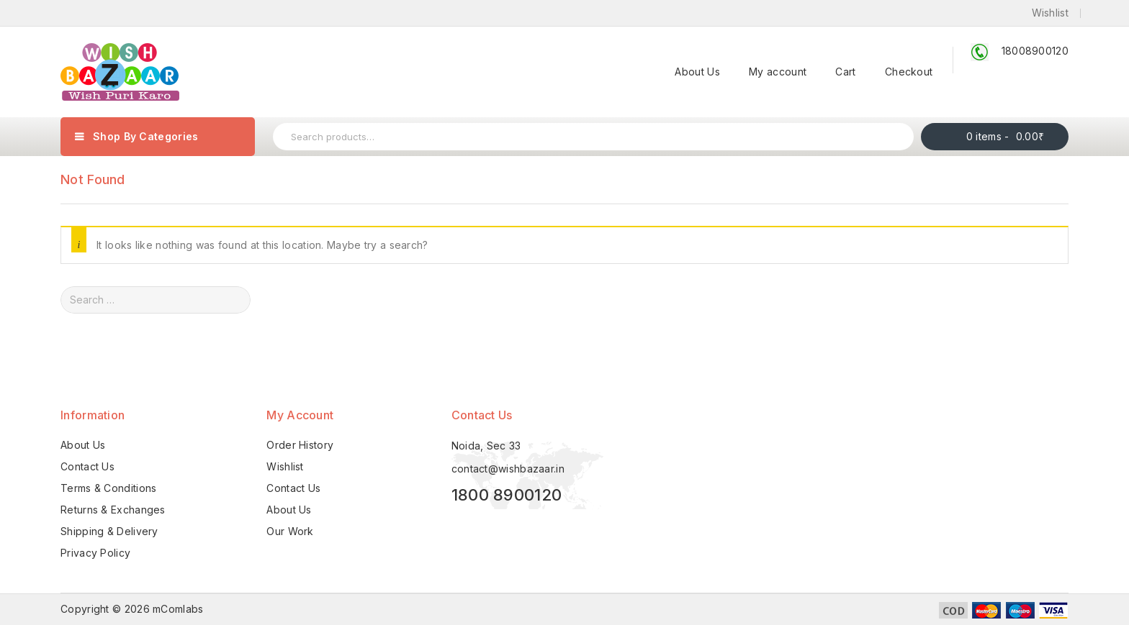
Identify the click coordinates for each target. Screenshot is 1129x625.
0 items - (1005, 136)
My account (777, 71)
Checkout (908, 71)
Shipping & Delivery (109, 531)
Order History (299, 445)
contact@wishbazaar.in (507, 468)
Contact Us (87, 466)
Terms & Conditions (108, 488)
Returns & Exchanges (113, 509)
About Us (697, 71)
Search (898, 136)
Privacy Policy (95, 553)
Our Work (289, 531)
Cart (845, 71)
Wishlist (284, 466)
